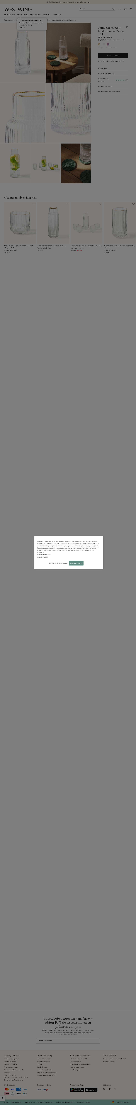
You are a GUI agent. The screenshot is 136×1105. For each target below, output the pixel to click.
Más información (42, 557)
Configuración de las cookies (58, 563)
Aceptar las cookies (76, 563)
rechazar (76, 550)
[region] (68, 552)
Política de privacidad (43, 554)
